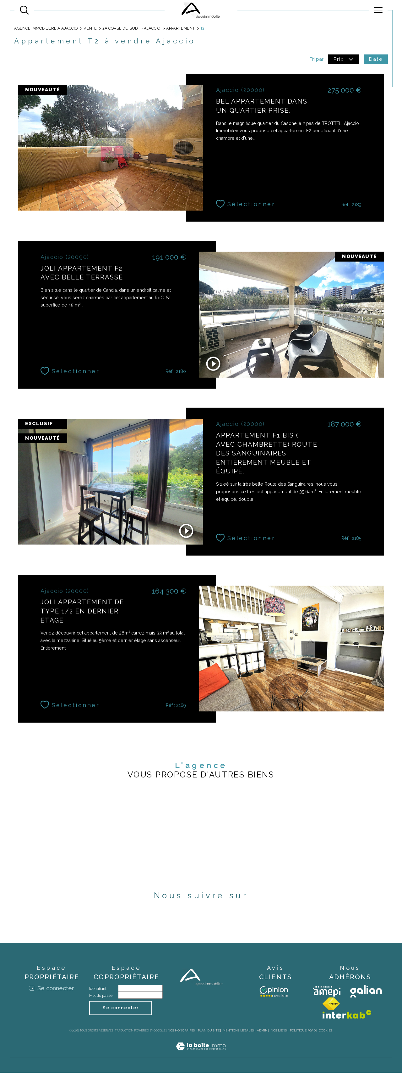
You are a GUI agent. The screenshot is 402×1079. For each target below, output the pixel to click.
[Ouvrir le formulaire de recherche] (24, 10)
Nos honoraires (181, 1036)
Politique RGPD (303, 1036)
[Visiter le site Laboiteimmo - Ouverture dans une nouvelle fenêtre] (200, 1060)
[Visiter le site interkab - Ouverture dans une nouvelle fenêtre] (347, 1020)
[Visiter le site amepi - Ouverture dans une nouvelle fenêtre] (326, 997)
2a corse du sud (121, 28)
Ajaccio (153, 28)
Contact (392, 333)
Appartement (181, 28)
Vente (90, 28)
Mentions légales (238, 1036)
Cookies (325, 1036)
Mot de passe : (101, 1002)
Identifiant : (98, 995)
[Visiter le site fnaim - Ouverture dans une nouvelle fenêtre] (331, 1010)
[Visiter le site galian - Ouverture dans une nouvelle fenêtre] (366, 997)
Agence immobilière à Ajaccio (46, 28)
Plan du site (209, 1036)
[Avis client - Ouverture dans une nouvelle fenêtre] (274, 997)
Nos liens (279, 1036)
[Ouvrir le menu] (378, 10)
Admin (262, 1036)
